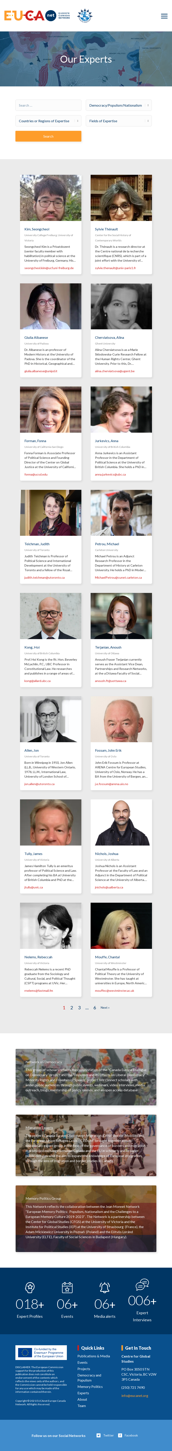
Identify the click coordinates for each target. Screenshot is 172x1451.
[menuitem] (164, 15)
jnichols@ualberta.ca (109, 887)
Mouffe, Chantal (107, 957)
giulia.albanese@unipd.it (40, 371)
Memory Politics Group (43, 1198)
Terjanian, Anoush (108, 647)
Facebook (131, 1435)
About (82, 1399)
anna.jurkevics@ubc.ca (110, 474)
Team (81, 1406)
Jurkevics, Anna (106, 441)
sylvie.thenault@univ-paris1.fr (115, 268)
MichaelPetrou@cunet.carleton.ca (118, 577)
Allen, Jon (31, 750)
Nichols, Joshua (106, 853)
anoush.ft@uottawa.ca (110, 681)
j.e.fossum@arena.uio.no (111, 784)
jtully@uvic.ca (33, 887)
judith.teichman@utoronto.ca (44, 577)
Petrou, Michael (107, 544)
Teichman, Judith (36, 544)
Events (82, 1362)
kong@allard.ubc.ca (37, 681)
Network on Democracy (44, 1062)
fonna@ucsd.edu (36, 474)
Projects (83, 1369)
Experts (83, 1393)
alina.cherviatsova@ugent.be (115, 371)
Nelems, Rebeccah (38, 957)
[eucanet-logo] (48, 15)
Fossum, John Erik (108, 750)
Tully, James (33, 853)
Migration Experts (39, 1127)
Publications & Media (93, 1356)
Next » (105, 1007)
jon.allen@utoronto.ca (39, 784)
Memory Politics (90, 1386)
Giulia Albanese (36, 337)
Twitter (108, 1435)
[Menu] (164, 15)
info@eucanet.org (134, 1395)
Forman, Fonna (35, 441)
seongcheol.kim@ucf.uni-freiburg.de (49, 268)
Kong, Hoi (32, 647)
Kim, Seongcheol (36, 229)
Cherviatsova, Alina (109, 337)
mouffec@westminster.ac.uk (114, 990)
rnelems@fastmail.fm (38, 990)
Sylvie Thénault (106, 229)
